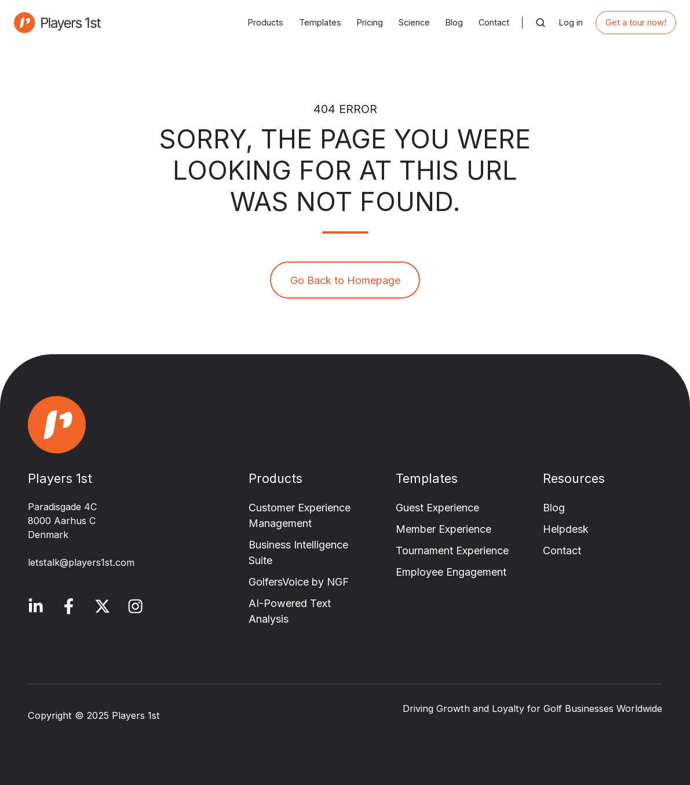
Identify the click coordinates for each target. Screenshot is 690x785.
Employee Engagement (451, 572)
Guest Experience (437, 507)
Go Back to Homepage (345, 280)
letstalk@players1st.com (81, 562)
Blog (454, 22)
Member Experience (443, 529)
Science (414, 22)
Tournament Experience (452, 550)
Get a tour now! (635, 22)
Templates (320, 22)
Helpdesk (566, 529)
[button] (540, 22)
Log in (571, 22)
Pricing (370, 22)
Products (265, 22)
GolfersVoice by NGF (299, 582)
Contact (494, 22)
